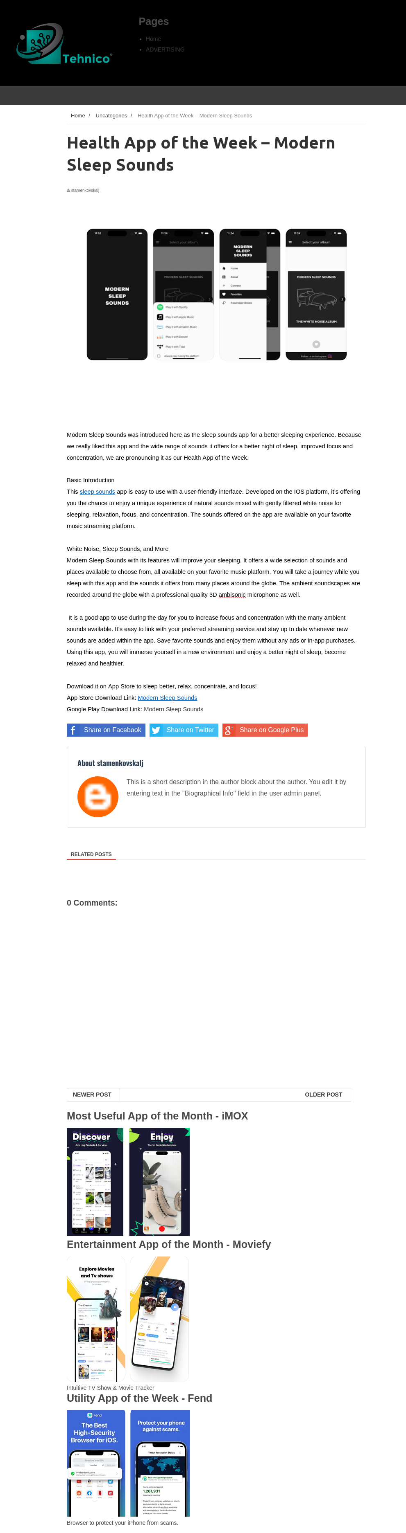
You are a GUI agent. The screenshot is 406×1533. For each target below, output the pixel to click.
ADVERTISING (165, 49)
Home (153, 39)
